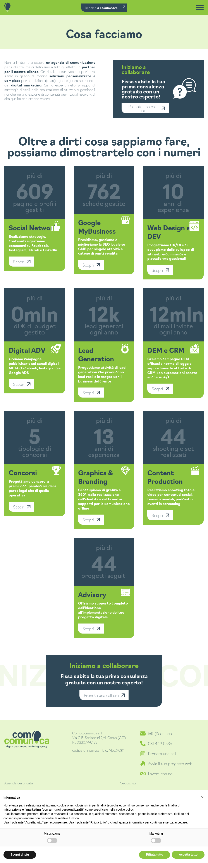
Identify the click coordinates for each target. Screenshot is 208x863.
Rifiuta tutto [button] (154, 854)
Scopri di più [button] (19, 854)
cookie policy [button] (124, 809)
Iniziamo (101, 7)
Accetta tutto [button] (188, 854)
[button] (202, 797)
